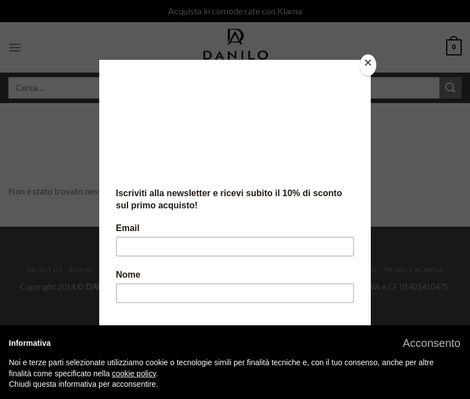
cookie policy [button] (134, 373)
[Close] (368, 65)
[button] (431, 343)
